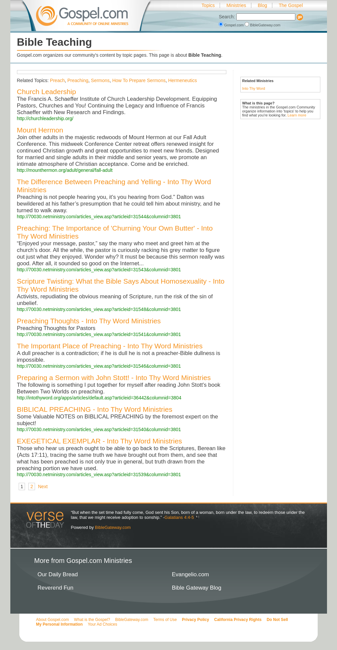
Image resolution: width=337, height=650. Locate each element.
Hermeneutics (182, 80)
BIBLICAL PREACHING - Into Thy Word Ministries (94, 409)
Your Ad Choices (102, 624)
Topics (208, 5)
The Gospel (291, 5)
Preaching (77, 80)
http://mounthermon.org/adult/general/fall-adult (65, 170)
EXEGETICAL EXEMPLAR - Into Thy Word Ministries (99, 441)
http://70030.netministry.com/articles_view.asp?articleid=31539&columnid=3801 (99, 474)
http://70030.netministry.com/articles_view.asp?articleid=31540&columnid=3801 (99, 429)
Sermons (100, 80)
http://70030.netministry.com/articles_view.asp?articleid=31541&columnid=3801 (99, 334)
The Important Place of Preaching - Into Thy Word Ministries (110, 346)
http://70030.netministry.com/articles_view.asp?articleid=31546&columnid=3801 (99, 366)
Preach (57, 80)
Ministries (236, 5)
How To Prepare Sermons (139, 80)
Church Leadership (46, 91)
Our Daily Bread (58, 574)
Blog (262, 5)
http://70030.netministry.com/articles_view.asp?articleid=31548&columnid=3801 (99, 309)
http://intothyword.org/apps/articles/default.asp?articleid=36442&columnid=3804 (99, 397)
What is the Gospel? (92, 619)
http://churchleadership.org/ (45, 118)
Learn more (297, 115)
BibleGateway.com (262, 25)
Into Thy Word (253, 88)
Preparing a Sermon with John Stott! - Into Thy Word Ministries (114, 377)
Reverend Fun (56, 588)
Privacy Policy (195, 619)
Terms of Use (165, 619)
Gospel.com (232, 25)
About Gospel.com (52, 619)
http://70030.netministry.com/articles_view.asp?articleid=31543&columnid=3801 (99, 269)
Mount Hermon (40, 130)
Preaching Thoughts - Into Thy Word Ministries (89, 321)
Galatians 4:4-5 (179, 517)
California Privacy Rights (238, 619)
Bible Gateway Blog (196, 588)
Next (43, 486)
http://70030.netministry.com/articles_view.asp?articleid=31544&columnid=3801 (99, 216)
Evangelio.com (190, 574)
